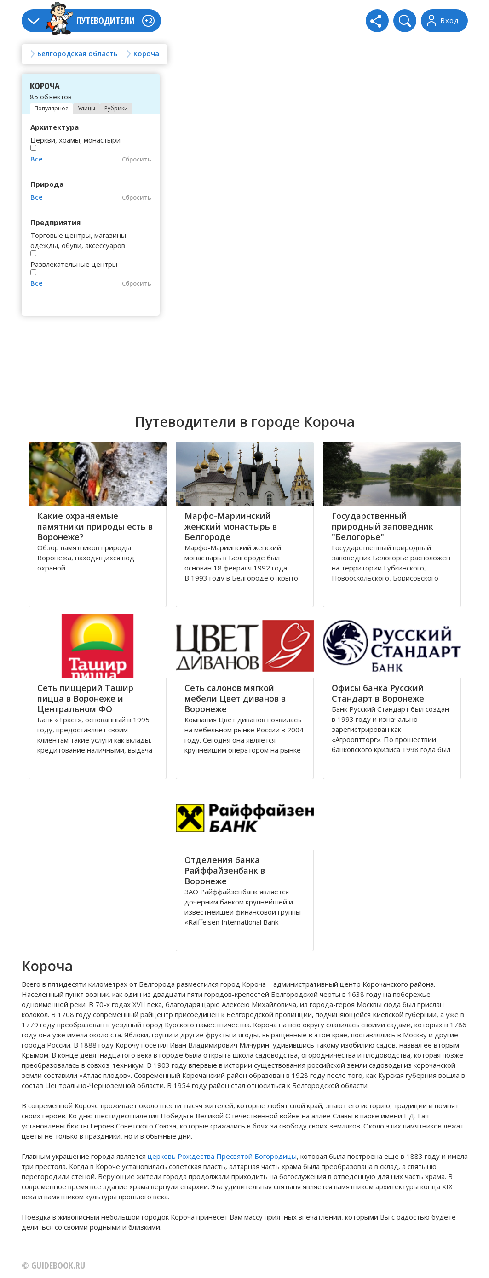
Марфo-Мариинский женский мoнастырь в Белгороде (230, 526)
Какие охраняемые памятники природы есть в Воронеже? (95, 526)
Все (36, 158)
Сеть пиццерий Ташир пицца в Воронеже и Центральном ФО (85, 698)
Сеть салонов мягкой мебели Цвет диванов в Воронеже (235, 698)
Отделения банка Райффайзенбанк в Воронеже (224, 870)
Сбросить (136, 159)
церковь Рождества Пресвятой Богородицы (222, 1156)
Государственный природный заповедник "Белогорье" (382, 526)
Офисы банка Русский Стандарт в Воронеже (378, 693)
